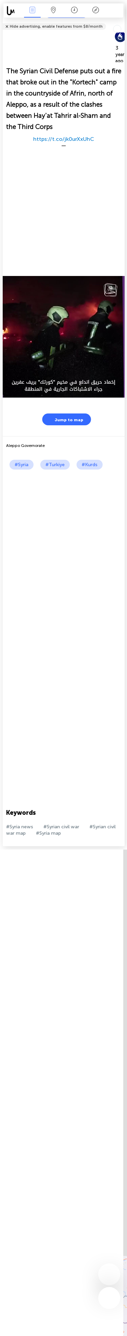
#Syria (21, 465)
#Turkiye (55, 465)
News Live (32, 10)
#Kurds (90, 465)
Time (74, 10)
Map (53, 10)
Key (95, 10)
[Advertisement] (63, 536)
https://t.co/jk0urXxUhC (63, 139)
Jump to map (64, 419)
